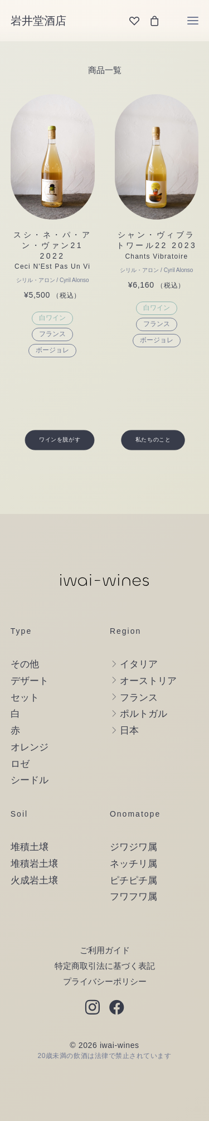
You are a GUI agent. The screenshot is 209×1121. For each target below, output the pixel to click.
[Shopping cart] (149, 21)
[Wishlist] (129, 21)
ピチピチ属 (133, 880)
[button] (193, 20)
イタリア (139, 664)
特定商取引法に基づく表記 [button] (105, 965)
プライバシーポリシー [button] (105, 981)
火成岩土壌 (34, 880)
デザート (29, 681)
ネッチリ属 (133, 863)
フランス (52, 334)
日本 (129, 730)
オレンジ (29, 747)
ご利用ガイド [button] (105, 950)
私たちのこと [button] (153, 440)
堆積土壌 (29, 847)
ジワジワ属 (133, 847)
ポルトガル (143, 713)
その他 (25, 664)
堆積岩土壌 (34, 863)
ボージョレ (52, 350)
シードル (29, 780)
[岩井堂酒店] (38, 20)
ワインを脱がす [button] (59, 440)
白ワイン (52, 318)
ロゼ (20, 764)
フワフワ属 (133, 896)
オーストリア (148, 681)
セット (25, 697)
